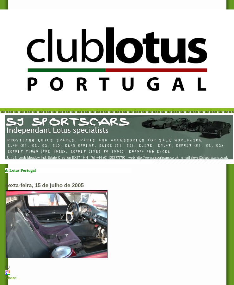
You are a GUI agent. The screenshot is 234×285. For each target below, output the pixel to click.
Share (10, 278)
